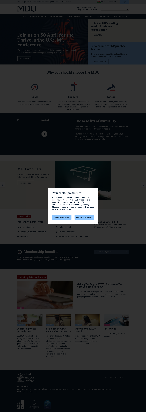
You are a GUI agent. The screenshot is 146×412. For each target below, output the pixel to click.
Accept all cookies (84, 217)
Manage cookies (61, 217)
